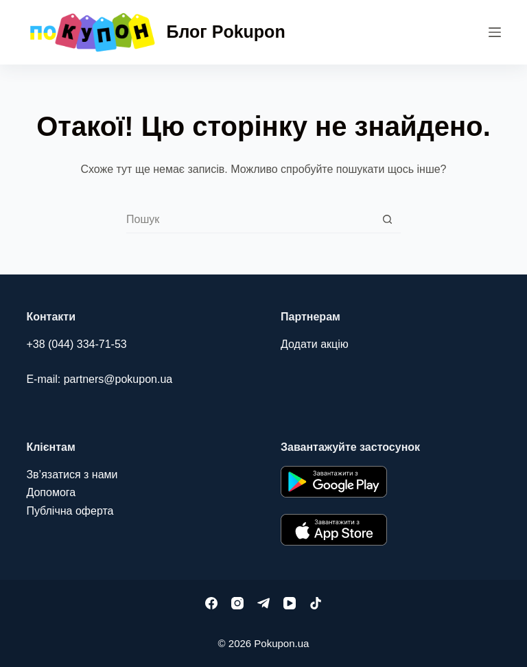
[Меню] (495, 32)
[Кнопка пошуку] (387, 219)
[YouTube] (289, 603)
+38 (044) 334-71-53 (76, 344)
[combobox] (250, 219)
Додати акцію (315, 344)
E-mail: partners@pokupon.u (96, 379)
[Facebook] (211, 603)
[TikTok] (315, 603)
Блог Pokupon (226, 31)
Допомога (50, 492)
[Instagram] (237, 603)
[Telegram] (263, 603)
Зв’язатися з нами (71, 474)
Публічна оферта (69, 511)
